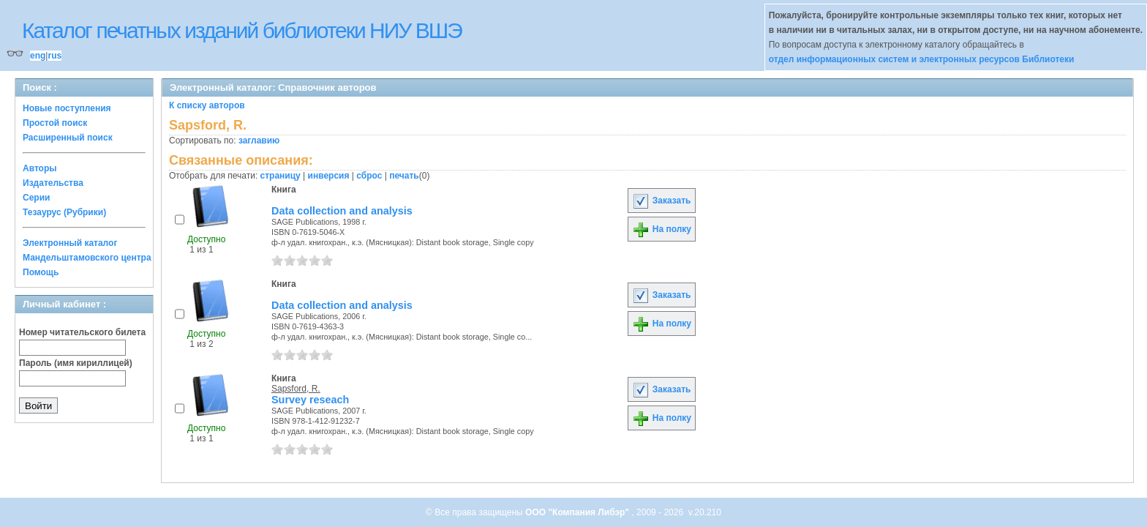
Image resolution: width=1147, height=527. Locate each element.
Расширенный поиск (68, 137)
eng (37, 56)
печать (404, 176)
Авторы (40, 168)
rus (54, 56)
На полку (661, 229)
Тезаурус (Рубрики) (64, 212)
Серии (36, 198)
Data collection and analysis (342, 211)
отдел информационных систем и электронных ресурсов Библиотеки (922, 59)
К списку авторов (207, 105)
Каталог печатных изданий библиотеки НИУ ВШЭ (242, 30)
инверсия (329, 176)
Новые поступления (67, 108)
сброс (369, 176)
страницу (280, 176)
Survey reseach (310, 399)
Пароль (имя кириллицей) (75, 363)
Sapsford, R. (295, 389)
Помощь (41, 272)
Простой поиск (55, 123)
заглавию (258, 140)
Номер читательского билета (82, 332)
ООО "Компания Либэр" (578, 512)
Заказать (661, 200)
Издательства (53, 183)
